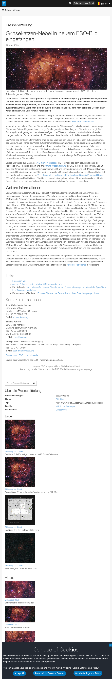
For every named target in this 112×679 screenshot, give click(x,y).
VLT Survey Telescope (47, 162)
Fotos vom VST (19, 281)
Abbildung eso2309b (14, 489)
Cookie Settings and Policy (88, 673)
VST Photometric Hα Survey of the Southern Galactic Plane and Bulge (70, 175)
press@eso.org (19, 337)
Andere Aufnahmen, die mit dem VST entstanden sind (37, 284)
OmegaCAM (61, 410)
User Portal (88, 3)
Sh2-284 (60, 399)
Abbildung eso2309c (14, 527)
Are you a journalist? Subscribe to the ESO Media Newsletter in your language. (56, 369)
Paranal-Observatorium (55, 165)
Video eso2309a (12, 600)
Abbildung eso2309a (14, 451)
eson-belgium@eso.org (23, 350)
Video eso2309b (12, 624)
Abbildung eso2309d (14, 565)
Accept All (19, 673)
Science (77, 3)
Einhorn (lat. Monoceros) (83, 121)
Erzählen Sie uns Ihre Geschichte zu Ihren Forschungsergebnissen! (68, 293)
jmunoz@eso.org (20, 317)
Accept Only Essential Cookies (50, 673)
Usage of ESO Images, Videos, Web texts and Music (56, 366)
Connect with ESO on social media (22, 355)
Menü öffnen (11, 10)
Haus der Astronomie (76, 264)
